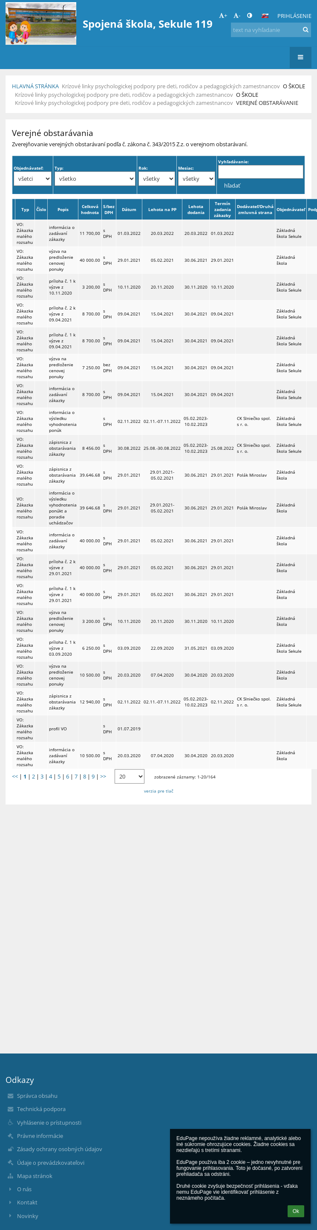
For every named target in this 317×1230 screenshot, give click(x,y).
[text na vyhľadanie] (271, 30)
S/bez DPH (109, 209)
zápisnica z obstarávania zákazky (62, 448)
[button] (265, 16)
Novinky (27, 1216)
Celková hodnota (90, 209)
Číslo (41, 209)
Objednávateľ (291, 209)
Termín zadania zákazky (222, 209)
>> (103, 776)
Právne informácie (40, 1136)
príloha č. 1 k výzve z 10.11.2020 (62, 287)
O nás (24, 1189)
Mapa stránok (34, 1176)
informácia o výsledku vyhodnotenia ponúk (63, 421)
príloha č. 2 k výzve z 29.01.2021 (62, 567)
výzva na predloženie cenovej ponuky (61, 260)
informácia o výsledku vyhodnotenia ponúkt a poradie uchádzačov (63, 508)
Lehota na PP (162, 209)
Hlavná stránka (35, 86)
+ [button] (223, 15)
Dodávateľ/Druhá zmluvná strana (255, 209)
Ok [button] (296, 1211)
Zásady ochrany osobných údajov (59, 1149)
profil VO (58, 729)
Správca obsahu (37, 1096)
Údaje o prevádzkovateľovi (50, 1162)
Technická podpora (41, 1109)
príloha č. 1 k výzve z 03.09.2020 (62, 648)
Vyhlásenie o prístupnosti (49, 1122)
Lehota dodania (196, 209)
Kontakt (27, 1202)
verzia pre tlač (158, 791)
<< (15, 776)
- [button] (236, 15)
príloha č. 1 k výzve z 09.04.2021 (62, 341)
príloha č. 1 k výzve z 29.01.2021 (62, 594)
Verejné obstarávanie (267, 103)
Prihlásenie (294, 16)
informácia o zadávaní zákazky (62, 233)
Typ (25, 209)
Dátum (129, 209)
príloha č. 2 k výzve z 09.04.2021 (62, 314)
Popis (63, 209)
